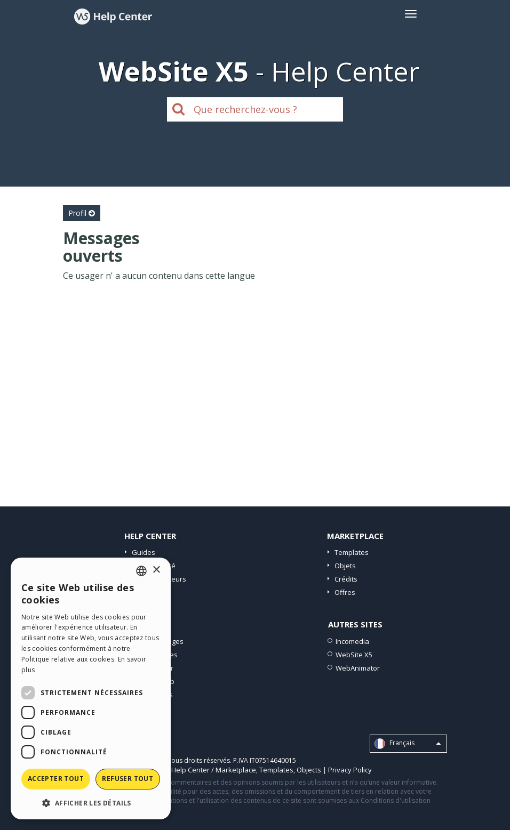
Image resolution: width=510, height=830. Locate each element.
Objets (345, 565)
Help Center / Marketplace (213, 770)
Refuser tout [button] (127, 778)
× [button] (156, 570)
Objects (309, 770)
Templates (351, 552)
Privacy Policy (350, 770)
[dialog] (91, 688)
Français (407, 743)
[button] (90, 802)
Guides (143, 552)
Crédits (345, 579)
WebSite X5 (354, 654)
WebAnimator (358, 668)
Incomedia (352, 641)
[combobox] (141, 571)
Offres (344, 592)
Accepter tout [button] (56, 778)
